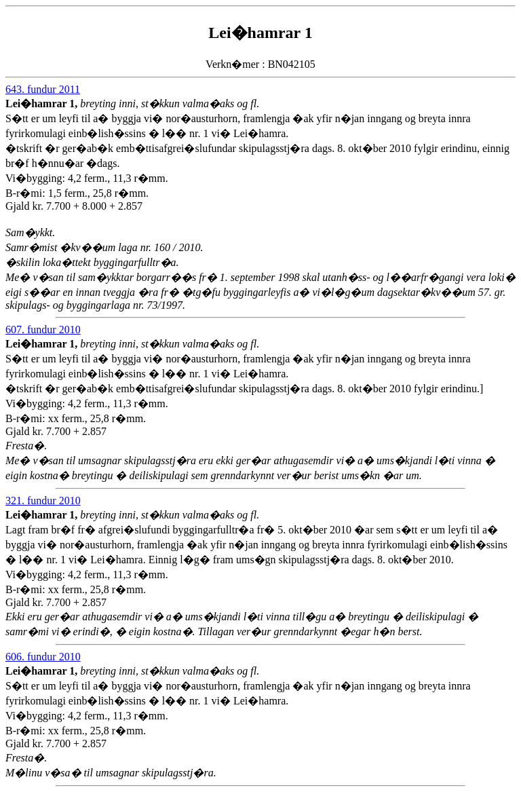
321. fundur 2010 (43, 500)
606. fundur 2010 (43, 656)
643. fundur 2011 (42, 89)
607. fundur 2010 (43, 329)
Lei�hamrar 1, (42, 103)
